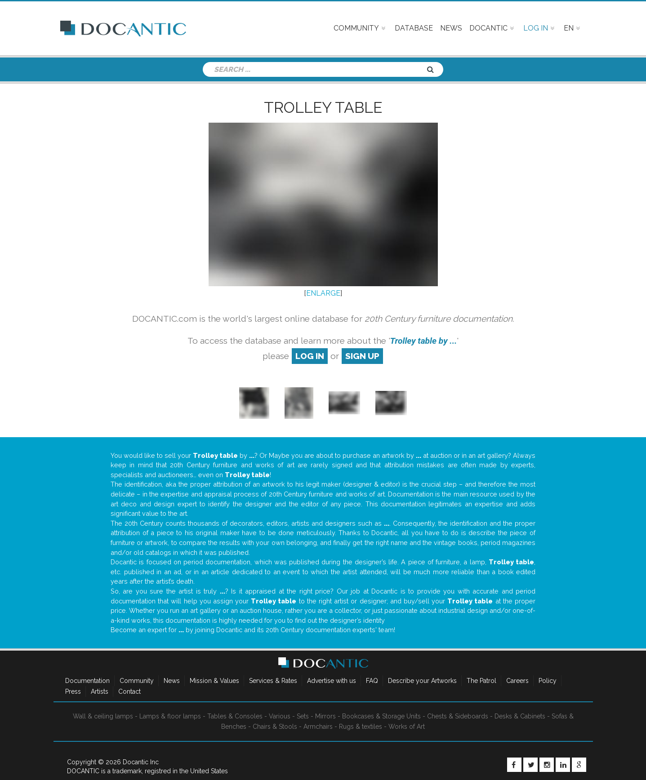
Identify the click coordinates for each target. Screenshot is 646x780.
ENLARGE (323, 293)
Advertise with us (331, 680)
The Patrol (481, 680)
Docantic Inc (141, 762)
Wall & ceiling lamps (103, 716)
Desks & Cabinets (520, 716)
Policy (548, 680)
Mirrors (325, 716)
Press (73, 691)
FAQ (372, 680)
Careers (517, 680)
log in (309, 356)
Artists (99, 691)
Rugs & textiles (360, 726)
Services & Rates (273, 680)
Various (279, 716)
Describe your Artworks (422, 680)
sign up (362, 356)
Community (137, 680)
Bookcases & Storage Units (381, 716)
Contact (129, 691)
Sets (303, 716)
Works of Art (406, 726)
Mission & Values (214, 680)
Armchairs (318, 726)
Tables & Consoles (235, 716)
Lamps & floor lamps (170, 716)
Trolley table (323, 107)
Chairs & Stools (275, 726)
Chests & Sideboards (457, 716)
